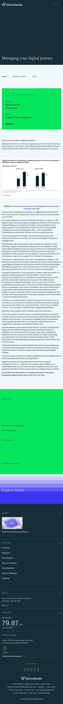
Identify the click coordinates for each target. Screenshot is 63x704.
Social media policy (20, 693)
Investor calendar (9, 563)
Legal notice (51, 687)
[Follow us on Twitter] (31, 669)
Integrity (5, 578)
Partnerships (7, 558)
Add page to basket (19, 76)
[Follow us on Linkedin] (25, 669)
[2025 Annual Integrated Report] (31, 525)
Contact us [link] (10, 124)
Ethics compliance (16, 690)
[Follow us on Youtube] (38, 669)
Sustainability (8, 568)
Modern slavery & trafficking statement (21, 687)
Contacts (6, 548)
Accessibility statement (45, 690)
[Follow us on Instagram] (35, 669)
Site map (32, 693)
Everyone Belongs (9, 573)
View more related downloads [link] (13, 426)
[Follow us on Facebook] (28, 669)
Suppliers (6, 553)
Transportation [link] (11, 108)
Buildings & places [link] (12, 105)
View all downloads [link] (9, 430)
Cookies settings (44, 693)
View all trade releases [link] (10, 463)
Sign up (5, 605)
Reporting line (18, 684)
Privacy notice (29, 690)
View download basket (13, 656)
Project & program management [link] (18, 117)
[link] (12, 4)
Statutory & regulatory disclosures (37, 684)
